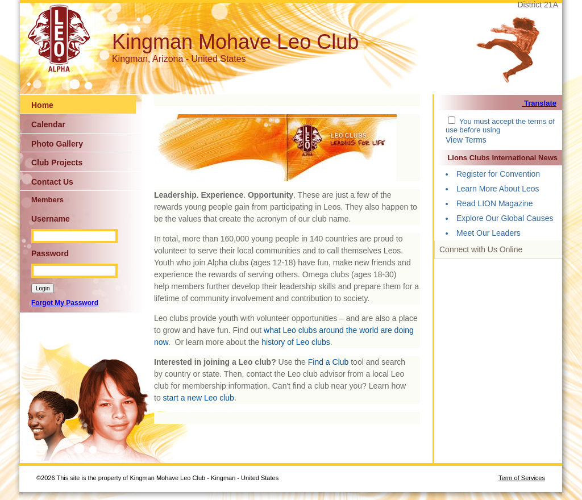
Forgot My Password (64, 303)
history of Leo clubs (295, 342)
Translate (539, 103)
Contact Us (52, 181)
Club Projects (56, 162)
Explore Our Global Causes (504, 218)
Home (42, 105)
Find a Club (328, 361)
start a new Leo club (198, 397)
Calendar (48, 124)
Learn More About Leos (497, 188)
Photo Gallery (57, 143)
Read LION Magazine (494, 203)
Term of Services (521, 477)
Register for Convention (498, 173)
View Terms (466, 139)
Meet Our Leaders (488, 233)
